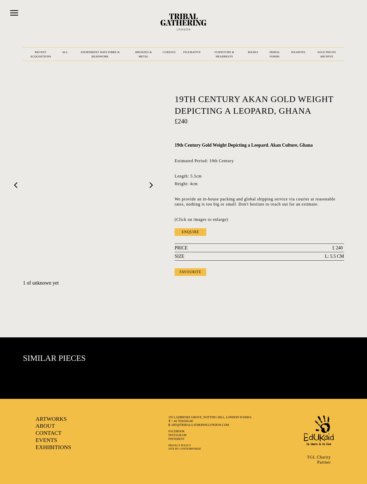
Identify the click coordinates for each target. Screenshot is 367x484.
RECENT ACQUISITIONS (40, 54)
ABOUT (45, 426)
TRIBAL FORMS (274, 54)
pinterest (176, 439)
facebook (176, 431)
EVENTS (46, 440)
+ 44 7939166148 (180, 421)
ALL (65, 52)
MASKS (253, 52)
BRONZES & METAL (143, 54)
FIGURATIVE (192, 52)
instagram (177, 435)
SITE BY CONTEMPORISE (184, 448)
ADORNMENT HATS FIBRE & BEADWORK (100, 54)
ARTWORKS (51, 419)
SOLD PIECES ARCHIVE (326, 54)
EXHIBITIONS (53, 447)
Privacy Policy (179, 445)
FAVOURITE (190, 272)
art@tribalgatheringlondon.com (198, 425)
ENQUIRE (190, 232)
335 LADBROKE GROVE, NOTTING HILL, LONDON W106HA (210, 417)
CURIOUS (169, 52)
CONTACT (49, 433)
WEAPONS (298, 52)
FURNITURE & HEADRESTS (224, 54)
